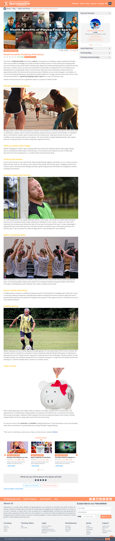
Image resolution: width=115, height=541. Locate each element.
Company (101, 3)
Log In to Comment (32, 485)
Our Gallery (68, 527)
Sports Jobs (68, 529)
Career (5, 529)
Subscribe (106, 517)
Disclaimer (44, 532)
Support (93, 3)
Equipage (88, 532)
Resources (67, 526)
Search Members (45, 499)
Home (9, 9)
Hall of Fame (24, 527)
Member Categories (30, 499)
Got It (107, 539)
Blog (87, 3)
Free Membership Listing (12, 499)
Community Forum (106, 531)
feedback (55, 432)
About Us (6, 526)
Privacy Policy (99, 539)
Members (75, 3)
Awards (88, 531)
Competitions (89, 527)
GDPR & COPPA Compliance (49, 531)
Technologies (89, 529)
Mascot (5, 531)
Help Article (105, 527)
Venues (88, 526)
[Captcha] (90, 516)
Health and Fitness (24, 9)
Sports (82, 3)
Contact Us (6, 527)
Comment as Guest (49, 485)
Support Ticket (105, 526)
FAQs (103, 529)
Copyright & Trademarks (48, 529)
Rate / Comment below (30, 57)
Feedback (104, 532)
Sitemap (67, 531)
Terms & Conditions (47, 526)
